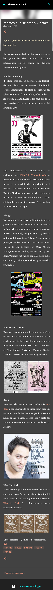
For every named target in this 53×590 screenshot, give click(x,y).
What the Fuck (11, 503)
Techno (39, 548)
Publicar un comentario (15, 573)
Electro (8, 548)
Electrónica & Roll (17, 4)
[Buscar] (49, 4)
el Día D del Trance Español (33, 175)
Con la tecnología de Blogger (26, 586)
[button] (5, 32)
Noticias (28, 548)
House (18, 548)
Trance (8, 552)
